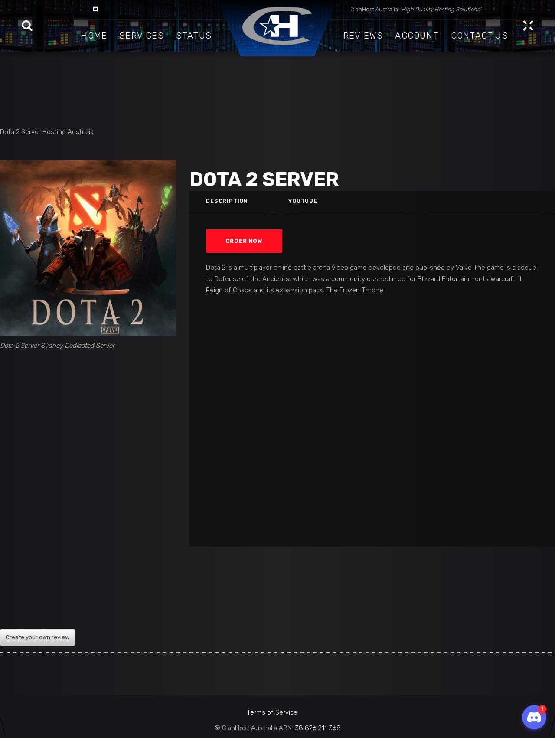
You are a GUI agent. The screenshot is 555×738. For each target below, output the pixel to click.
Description (227, 201)
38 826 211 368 (318, 728)
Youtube (303, 201)
